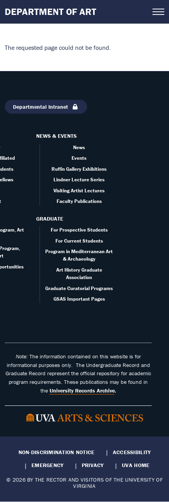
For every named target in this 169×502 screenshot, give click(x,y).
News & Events (56, 135)
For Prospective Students (79, 229)
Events (79, 158)
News (79, 147)
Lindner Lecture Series (79, 179)
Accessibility (132, 452)
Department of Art (50, 11)
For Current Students (79, 240)
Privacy (93, 465)
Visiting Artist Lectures (79, 190)
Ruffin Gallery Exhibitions (79, 169)
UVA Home (135, 465)
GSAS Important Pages (79, 299)
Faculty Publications (79, 201)
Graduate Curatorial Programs (79, 288)
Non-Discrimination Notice (56, 452)
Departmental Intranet (46, 106)
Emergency (47, 465)
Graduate (49, 218)
